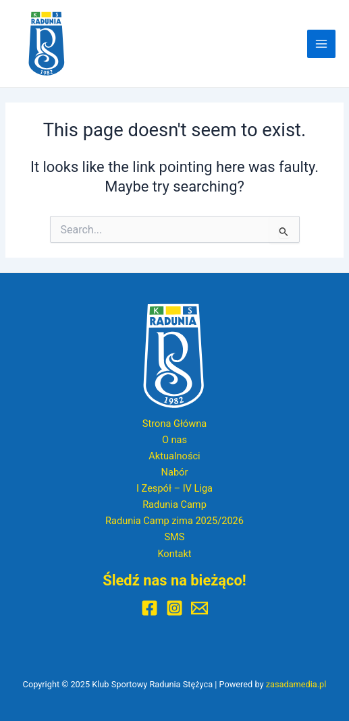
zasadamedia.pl (296, 684)
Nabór (174, 472)
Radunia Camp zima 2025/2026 (174, 521)
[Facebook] (149, 608)
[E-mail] (199, 608)
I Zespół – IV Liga (174, 488)
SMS (174, 537)
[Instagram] (174, 608)
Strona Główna (174, 423)
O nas (174, 440)
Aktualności (174, 456)
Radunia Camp (174, 504)
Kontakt (174, 554)
